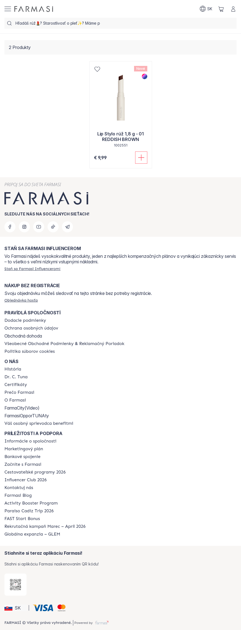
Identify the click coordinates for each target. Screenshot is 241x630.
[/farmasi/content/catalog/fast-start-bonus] (22, 518)
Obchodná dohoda (23, 336)
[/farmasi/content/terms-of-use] (64, 343)
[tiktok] (53, 226)
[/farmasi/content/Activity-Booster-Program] (31, 503)
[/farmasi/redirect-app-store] (15, 585)
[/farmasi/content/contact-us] (18, 487)
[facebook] (9, 226)
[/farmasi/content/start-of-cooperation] (22, 464)
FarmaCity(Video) (22, 408)
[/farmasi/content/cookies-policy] (29, 351)
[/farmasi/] (33, 9)
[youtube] (38, 226)
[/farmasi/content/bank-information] (22, 456)
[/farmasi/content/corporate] (30, 441)
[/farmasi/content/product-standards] (15, 384)
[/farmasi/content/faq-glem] (32, 534)
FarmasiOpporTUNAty (26, 415)
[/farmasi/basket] (221, 9)
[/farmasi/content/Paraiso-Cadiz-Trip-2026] (29, 511)
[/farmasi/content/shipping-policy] (25, 320)
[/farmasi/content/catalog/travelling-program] (35, 472)
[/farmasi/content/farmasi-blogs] (18, 495)
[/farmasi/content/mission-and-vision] (16, 377)
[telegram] (67, 226)
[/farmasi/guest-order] (21, 300)
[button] (15, 608)
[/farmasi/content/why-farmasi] (19, 392)
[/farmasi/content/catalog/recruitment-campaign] (45, 526)
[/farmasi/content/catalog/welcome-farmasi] (38, 423)
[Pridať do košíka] (141, 157)
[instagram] (24, 226)
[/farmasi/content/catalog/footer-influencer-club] (25, 480)
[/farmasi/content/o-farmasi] (15, 400)
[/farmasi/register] (32, 269)
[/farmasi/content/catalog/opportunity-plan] (23, 449)
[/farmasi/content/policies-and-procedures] (31, 328)
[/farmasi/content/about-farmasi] (12, 369)
